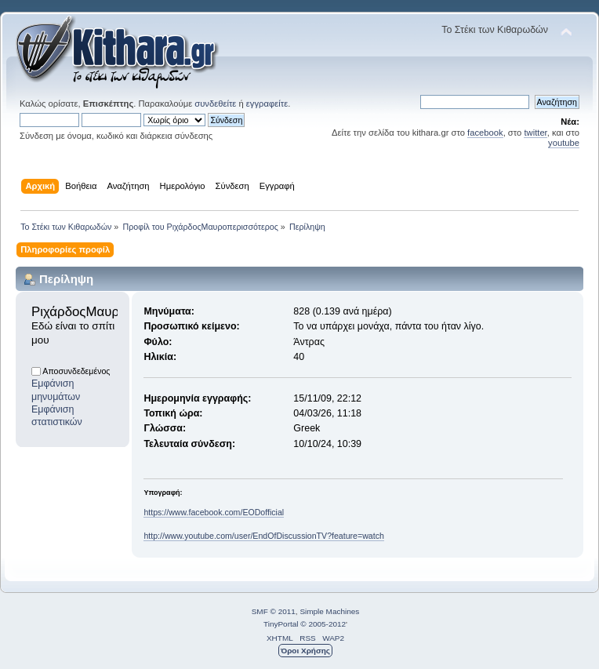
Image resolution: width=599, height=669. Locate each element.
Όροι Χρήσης (305, 650)
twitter (535, 132)
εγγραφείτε (267, 103)
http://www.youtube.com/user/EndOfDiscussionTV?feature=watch (263, 535)
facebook (485, 132)
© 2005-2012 (323, 624)
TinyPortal (281, 624)
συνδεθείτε (215, 103)
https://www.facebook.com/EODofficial (213, 512)
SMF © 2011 (274, 611)
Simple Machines (329, 611)
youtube (563, 142)
